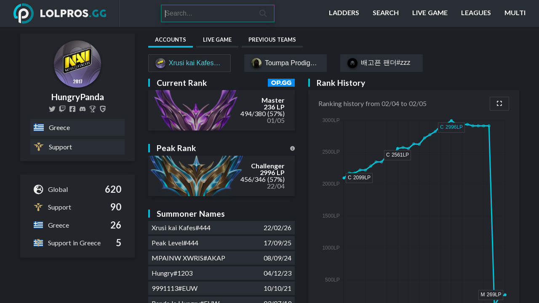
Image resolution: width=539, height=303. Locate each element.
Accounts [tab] (170, 39)
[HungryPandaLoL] (52, 109)
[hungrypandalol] (62, 109)
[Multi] (515, 13)
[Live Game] (430, 13)
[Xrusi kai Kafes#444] (189, 63)
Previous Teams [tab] (272, 39)
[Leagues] (476, 13)
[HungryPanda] (93, 109)
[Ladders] (344, 13)
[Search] (207, 13)
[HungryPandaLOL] (72, 109)
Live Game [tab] (217, 39)
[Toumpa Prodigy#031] (285, 63)
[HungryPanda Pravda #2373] (82, 109)
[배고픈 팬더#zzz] (381, 63)
